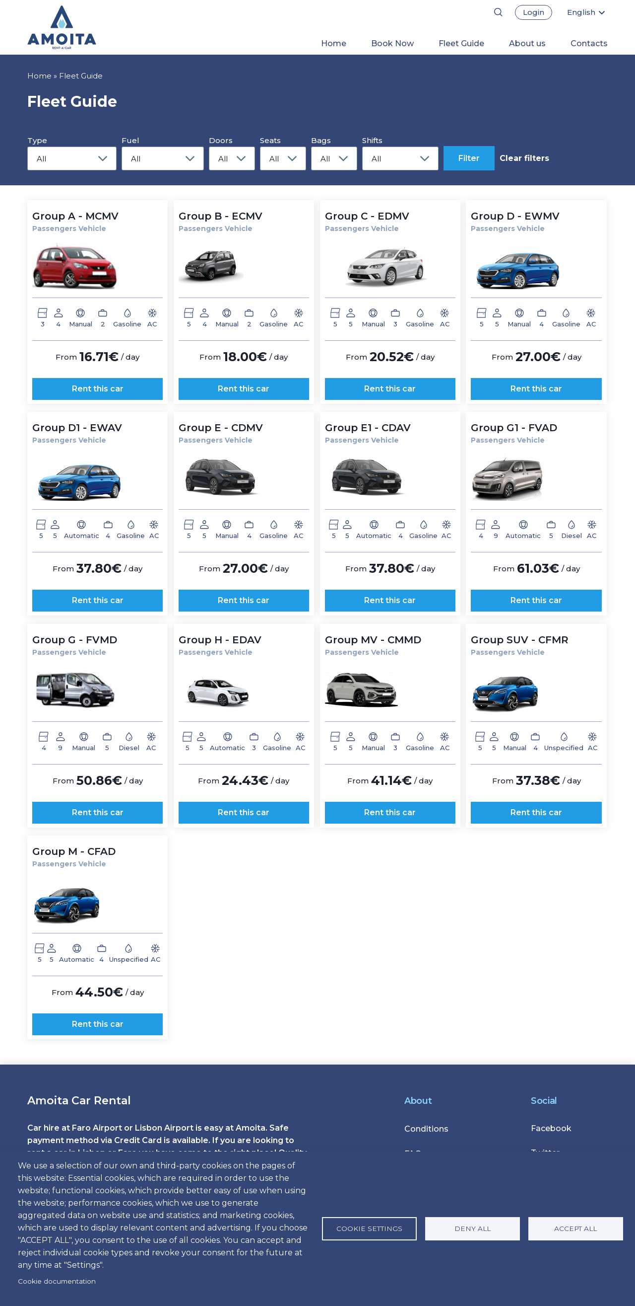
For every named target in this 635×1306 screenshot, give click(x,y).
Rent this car (98, 388)
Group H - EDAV (220, 640)
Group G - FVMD (74, 640)
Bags (321, 140)
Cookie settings (369, 1228)
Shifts (372, 140)
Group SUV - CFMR (520, 640)
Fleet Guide (461, 43)
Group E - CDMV (221, 428)
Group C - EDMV (367, 216)
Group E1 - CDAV (368, 428)
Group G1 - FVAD (514, 428)
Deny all (472, 1228)
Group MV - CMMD (373, 640)
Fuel (130, 140)
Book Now (392, 43)
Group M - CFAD (74, 851)
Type (37, 140)
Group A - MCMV (75, 216)
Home (333, 43)
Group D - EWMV (515, 216)
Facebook (551, 1128)
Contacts (589, 43)
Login (533, 12)
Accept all (575, 1228)
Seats (270, 140)
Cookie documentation (57, 1281)
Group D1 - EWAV (77, 428)
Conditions (426, 1129)
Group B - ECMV (220, 216)
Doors (221, 140)
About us (527, 43)
